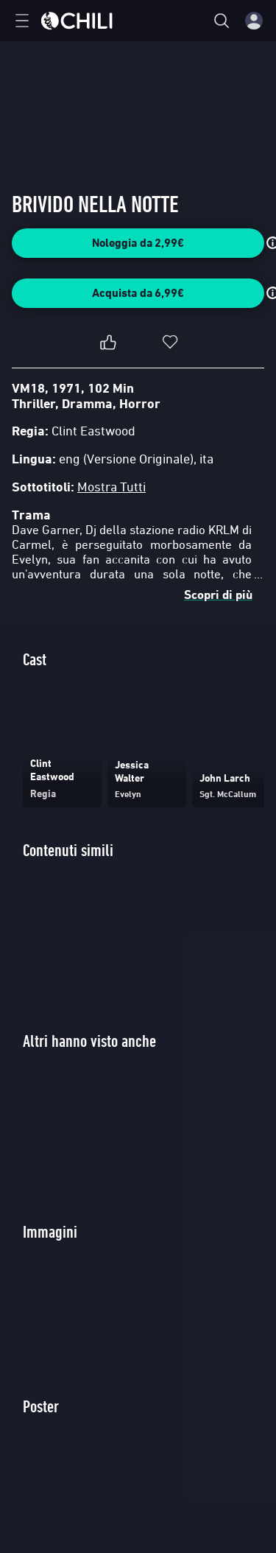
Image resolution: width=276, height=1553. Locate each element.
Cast (34, 659)
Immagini (50, 1231)
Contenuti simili (68, 850)
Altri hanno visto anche (89, 1041)
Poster (41, 1406)
